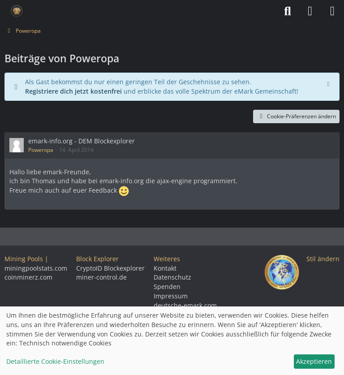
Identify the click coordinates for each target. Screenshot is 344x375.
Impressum (171, 296)
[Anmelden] (310, 11)
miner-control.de (101, 277)
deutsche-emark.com (185, 305)
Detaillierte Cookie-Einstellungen (55, 361)
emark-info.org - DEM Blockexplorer (81, 141)
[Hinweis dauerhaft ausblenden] (329, 83)
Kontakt (165, 268)
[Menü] (332, 11)
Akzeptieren (314, 361)
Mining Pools (23, 258)
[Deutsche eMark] (17, 11)
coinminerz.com (28, 277)
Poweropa (40, 150)
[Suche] (288, 11)
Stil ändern (323, 258)
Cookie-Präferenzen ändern (296, 116)
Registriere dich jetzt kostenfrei (73, 91)
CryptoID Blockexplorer (110, 268)
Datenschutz (172, 277)
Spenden (167, 286)
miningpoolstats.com (35, 268)
